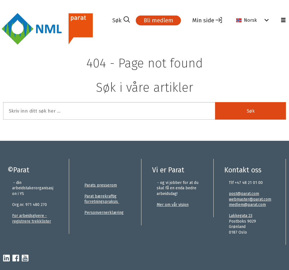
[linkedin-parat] (6, 258)
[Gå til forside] (55, 29)
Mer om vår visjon (173, 204)
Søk (251, 111)
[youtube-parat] (25, 258)
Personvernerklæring (104, 212)
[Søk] (121, 20)
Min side (203, 20)
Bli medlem (158, 20)
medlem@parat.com (247, 204)
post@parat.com (244, 193)
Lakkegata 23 (240, 215)
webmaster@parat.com (250, 199)
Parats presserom (100, 185)
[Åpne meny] (283, 20)
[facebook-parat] (15, 258)
